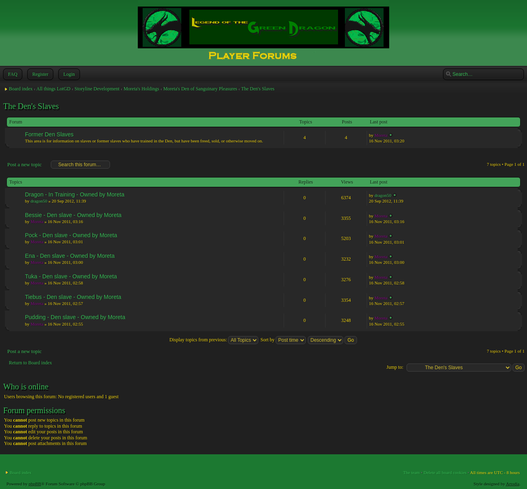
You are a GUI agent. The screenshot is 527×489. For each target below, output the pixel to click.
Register (39, 74)
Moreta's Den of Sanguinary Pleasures (200, 89)
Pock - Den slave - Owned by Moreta (71, 235)
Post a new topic (24, 164)
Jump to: (394, 367)
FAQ (11, 74)
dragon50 (39, 201)
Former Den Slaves (49, 134)
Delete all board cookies (445, 472)
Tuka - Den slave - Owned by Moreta (71, 276)
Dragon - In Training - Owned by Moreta (74, 194)
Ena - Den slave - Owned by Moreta (70, 256)
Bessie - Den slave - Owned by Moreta (73, 215)
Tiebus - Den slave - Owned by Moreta (73, 297)
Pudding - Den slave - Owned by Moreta (75, 317)
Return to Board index (30, 363)
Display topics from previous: (213, 340)
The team (411, 472)
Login (68, 74)
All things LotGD (53, 89)
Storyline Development (97, 89)
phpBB (35, 483)
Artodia (513, 483)
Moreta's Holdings (142, 89)
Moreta (381, 135)
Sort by (283, 340)
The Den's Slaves (257, 89)
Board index (21, 89)
